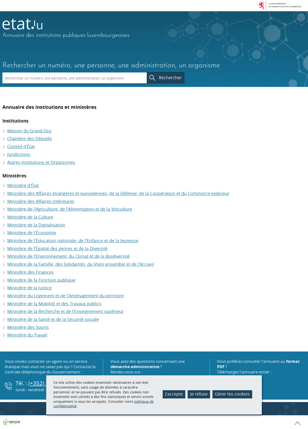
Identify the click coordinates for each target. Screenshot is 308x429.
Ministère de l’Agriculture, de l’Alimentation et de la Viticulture (69, 209)
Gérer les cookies (232, 394)
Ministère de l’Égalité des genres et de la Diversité (57, 248)
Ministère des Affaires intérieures (40, 201)
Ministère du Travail (27, 335)
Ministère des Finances (30, 272)
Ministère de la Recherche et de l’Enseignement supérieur (65, 311)
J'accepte (174, 394)
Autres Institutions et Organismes (41, 162)
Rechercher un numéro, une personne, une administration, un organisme (111, 65)
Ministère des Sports (28, 327)
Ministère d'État (23, 185)
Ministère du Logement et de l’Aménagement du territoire (65, 296)
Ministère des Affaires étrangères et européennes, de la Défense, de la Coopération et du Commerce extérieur (118, 193)
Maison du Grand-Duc (29, 131)
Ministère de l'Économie (31, 232)
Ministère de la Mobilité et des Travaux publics (54, 303)
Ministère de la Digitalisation (36, 225)
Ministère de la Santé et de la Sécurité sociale (53, 319)
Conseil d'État (21, 146)
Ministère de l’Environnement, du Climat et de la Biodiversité (68, 256)
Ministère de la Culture (30, 217)
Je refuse (199, 394)
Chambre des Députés (29, 138)
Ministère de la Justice (29, 288)
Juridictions (18, 154)
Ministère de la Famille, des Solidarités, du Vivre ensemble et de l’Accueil (80, 264)
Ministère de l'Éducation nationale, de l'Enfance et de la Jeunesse (72, 240)
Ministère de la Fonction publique (41, 280)
